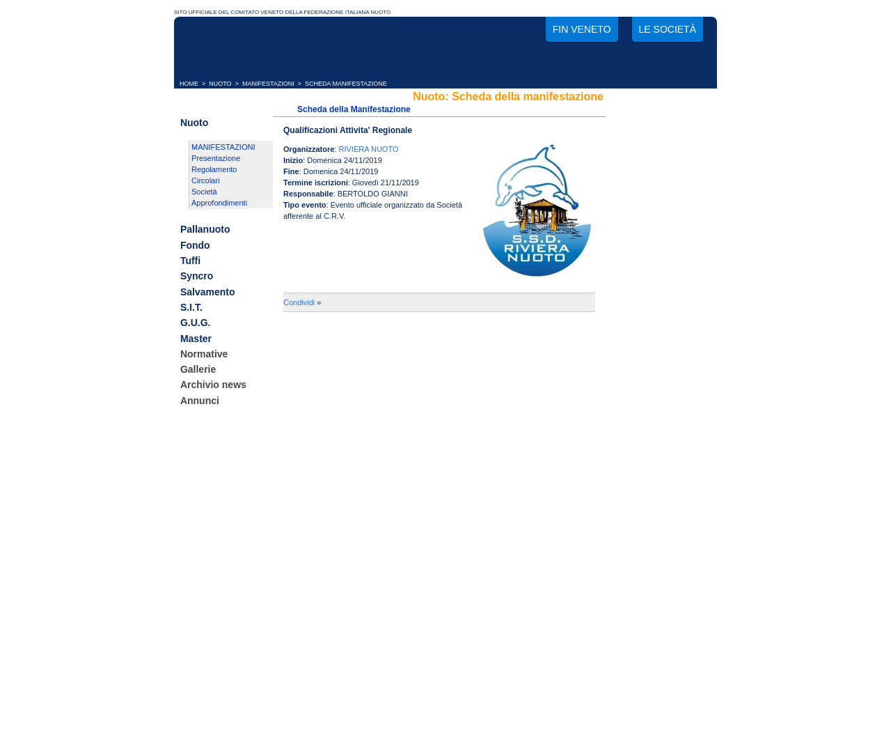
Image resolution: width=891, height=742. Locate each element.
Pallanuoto (205, 229)
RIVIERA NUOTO (368, 149)
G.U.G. (195, 323)
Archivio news (213, 385)
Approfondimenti (219, 203)
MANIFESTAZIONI (268, 83)
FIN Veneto (582, 29)
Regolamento (214, 169)
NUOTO (220, 83)
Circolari (205, 180)
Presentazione (215, 158)
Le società (667, 29)
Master (196, 338)
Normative (204, 354)
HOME (189, 83)
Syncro (196, 276)
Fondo (195, 245)
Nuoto (194, 122)
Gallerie (198, 369)
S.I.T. (191, 307)
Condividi (299, 302)
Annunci (199, 400)
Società (204, 191)
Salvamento (207, 291)
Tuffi (190, 260)
